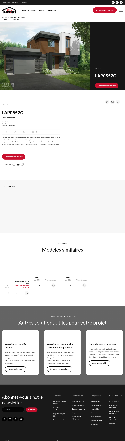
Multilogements (6, 2)
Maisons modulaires (97, 405)
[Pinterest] (22, 164)
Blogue (74, 413)
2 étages (7, 123)
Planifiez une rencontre (113, 406)
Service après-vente (78, 405)
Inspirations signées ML (59, 415)
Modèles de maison (29, 10)
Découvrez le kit (58, 420)
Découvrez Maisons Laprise (59, 402)
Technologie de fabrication (76, 418)
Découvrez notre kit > (100, 363)
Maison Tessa (95, 413)
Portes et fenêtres (15, 2)
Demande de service (78, 409)
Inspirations (51, 10)
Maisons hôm (95, 409)
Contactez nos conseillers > (60, 369)
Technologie (24, 2)
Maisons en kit (95, 401)
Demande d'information (107, 86)
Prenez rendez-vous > (16, 369)
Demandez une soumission (105, 10)
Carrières (112, 423)
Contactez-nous (114, 401)
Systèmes (41, 10)
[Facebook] (13, 164)
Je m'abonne (31, 409)
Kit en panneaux (11, 125)
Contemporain (9, 122)
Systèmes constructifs (57, 409)
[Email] (18, 164)
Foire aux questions (78, 401)
